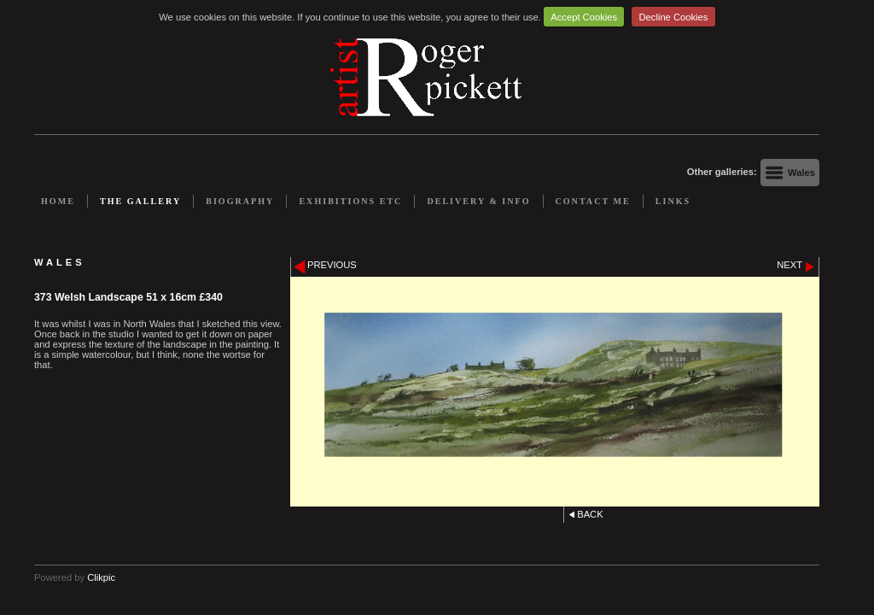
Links (673, 201)
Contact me (593, 201)
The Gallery (140, 201)
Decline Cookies (673, 17)
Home (58, 201)
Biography (240, 201)
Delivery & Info (478, 201)
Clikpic (101, 577)
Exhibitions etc (350, 201)
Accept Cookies (584, 17)
